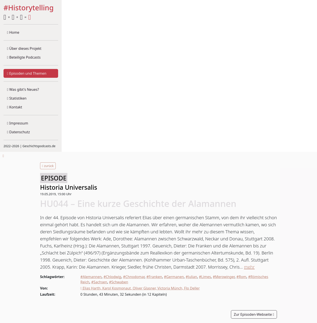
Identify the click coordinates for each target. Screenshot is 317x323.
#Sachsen (99, 282)
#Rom (241, 276)
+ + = (17, 17)
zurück (48, 166)
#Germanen (174, 276)
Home (13, 32)
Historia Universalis (68, 187)
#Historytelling (29, 8)
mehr (249, 267)
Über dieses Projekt (24, 48)
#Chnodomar (133, 276)
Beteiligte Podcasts (24, 57)
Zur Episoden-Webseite (254, 314)
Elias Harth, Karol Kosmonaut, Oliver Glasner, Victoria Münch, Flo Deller (140, 288)
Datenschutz (18, 132)
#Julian (191, 276)
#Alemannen (90, 276)
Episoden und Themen (26, 73)
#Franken (154, 276)
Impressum (17, 123)
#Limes (205, 276)
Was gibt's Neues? (23, 89)
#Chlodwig (112, 276)
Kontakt (14, 107)
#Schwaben (118, 282)
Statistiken (16, 98)
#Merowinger (224, 276)
